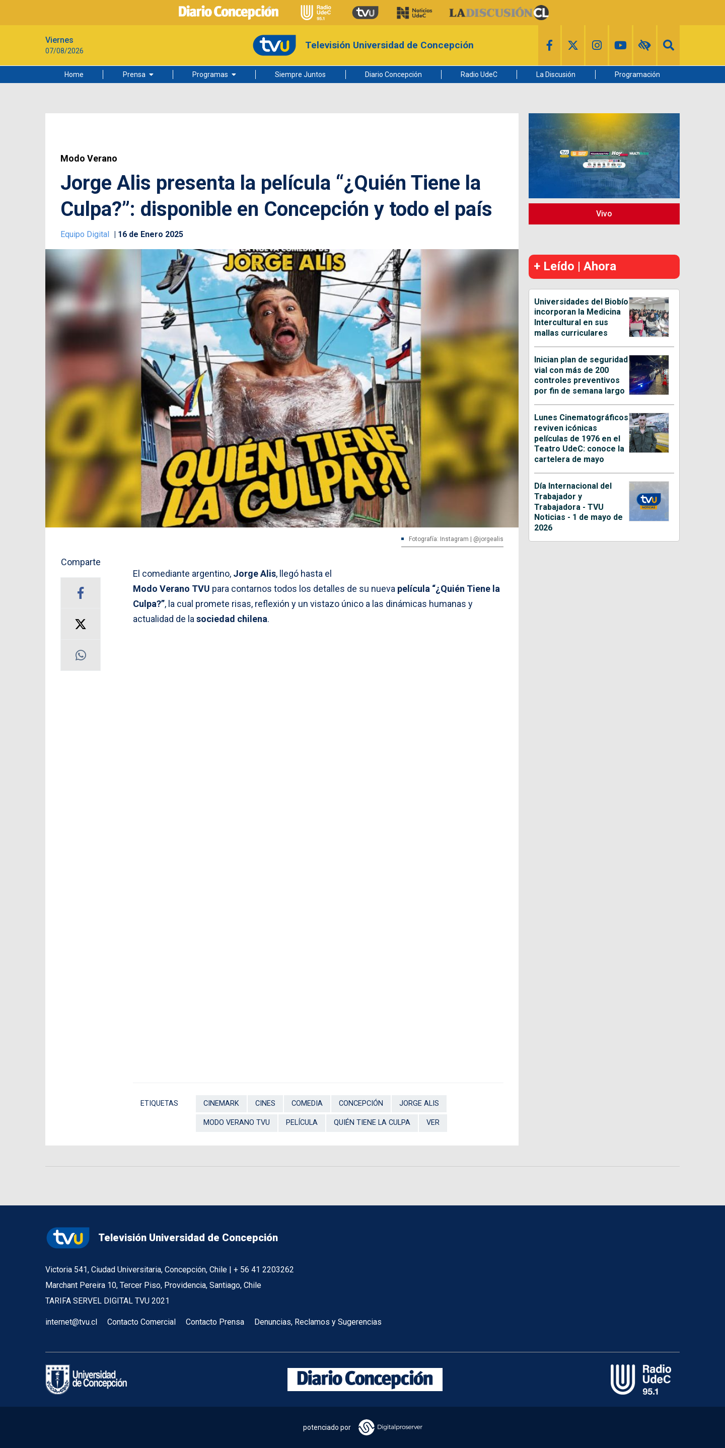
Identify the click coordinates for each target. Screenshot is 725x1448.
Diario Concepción (393, 74)
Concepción (361, 1103)
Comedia (307, 1103)
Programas (210, 74)
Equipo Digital (85, 234)
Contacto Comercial (141, 1322)
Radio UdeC (479, 74)
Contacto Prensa (215, 1322)
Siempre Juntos (300, 74)
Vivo (604, 213)
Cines (265, 1103)
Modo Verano (88, 159)
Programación (637, 74)
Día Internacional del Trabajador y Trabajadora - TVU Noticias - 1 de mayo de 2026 (578, 506)
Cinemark (221, 1103)
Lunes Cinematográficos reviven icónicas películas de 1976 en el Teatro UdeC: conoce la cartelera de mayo (581, 438)
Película (302, 1122)
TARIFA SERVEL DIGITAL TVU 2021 (107, 1301)
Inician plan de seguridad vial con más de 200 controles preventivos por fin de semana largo (581, 375)
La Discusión (555, 74)
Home (74, 74)
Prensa (134, 74)
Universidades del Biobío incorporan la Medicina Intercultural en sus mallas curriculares (581, 317)
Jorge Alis (419, 1103)
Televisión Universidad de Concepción (161, 1238)
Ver (433, 1122)
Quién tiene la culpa (372, 1122)
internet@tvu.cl (71, 1322)
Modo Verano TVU (236, 1122)
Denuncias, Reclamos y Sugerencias (318, 1322)
